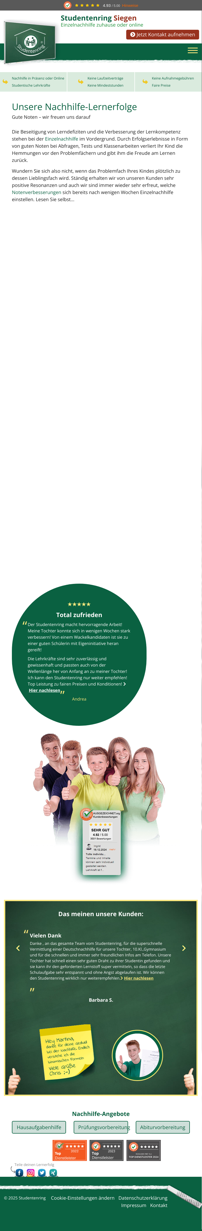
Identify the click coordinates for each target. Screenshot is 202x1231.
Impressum (133, 1207)
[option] (101, 967)
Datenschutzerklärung (143, 1200)
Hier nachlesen (139, 979)
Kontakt (158, 1207)
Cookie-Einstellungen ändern (83, 1200)
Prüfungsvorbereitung (103, 1128)
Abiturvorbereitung (162, 1128)
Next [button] (184, 950)
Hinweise (130, 5)
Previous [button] (18, 950)
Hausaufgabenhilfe (39, 1128)
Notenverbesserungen (36, 194)
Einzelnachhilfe (61, 140)
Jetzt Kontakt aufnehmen (162, 34)
